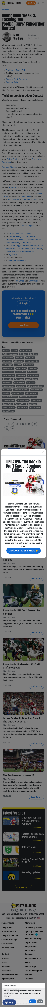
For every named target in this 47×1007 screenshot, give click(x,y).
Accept (32, 1001)
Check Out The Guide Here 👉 (24, 550)
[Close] (42, 985)
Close (40, 1001)
